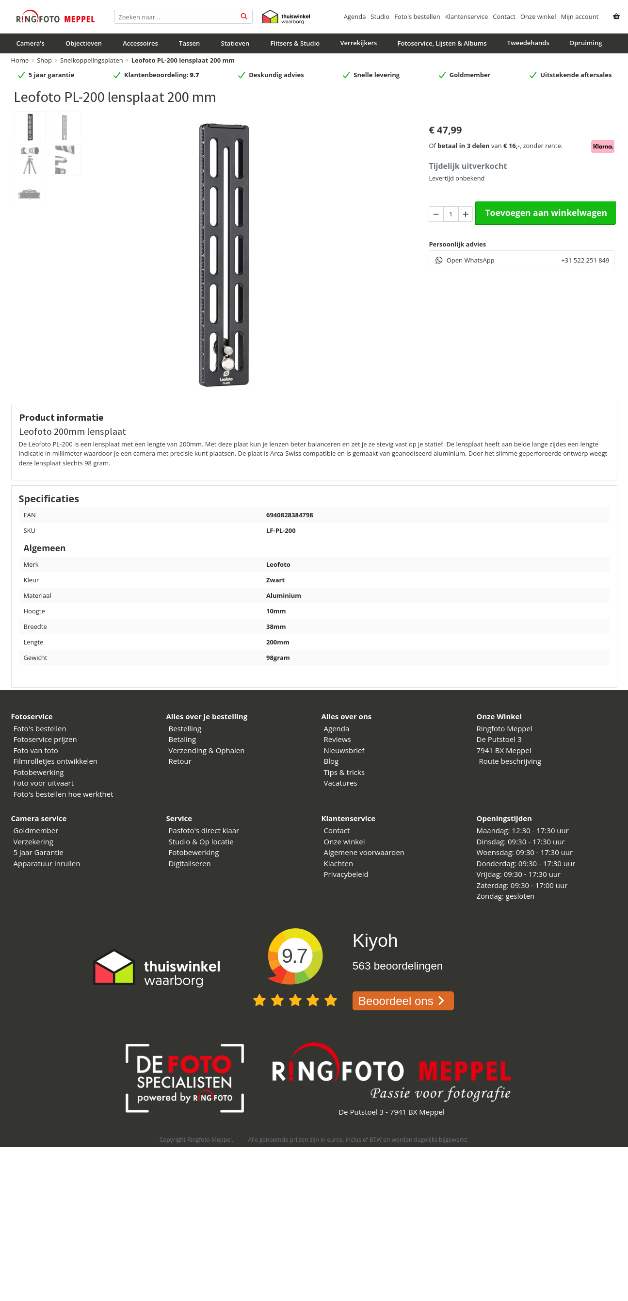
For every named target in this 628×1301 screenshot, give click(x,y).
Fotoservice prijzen (45, 739)
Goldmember (36, 830)
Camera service (39, 818)
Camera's (30, 43)
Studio (379, 16)
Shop (44, 60)
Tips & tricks (344, 772)
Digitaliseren (190, 863)
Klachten (339, 863)
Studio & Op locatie (201, 841)
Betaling (182, 739)
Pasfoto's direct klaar (204, 830)
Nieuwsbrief (344, 750)
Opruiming (585, 42)
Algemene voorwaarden (364, 852)
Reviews (337, 739)
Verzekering (34, 841)
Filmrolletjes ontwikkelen (56, 761)
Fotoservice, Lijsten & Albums (442, 43)
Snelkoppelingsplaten (91, 60)
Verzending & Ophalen (207, 750)
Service (179, 818)
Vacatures (340, 783)
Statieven (235, 43)
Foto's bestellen (417, 16)
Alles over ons (347, 716)
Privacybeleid (346, 874)
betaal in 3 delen (463, 145)
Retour (180, 761)
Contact (504, 16)
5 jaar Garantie (39, 852)
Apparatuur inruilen (47, 863)
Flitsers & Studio (295, 43)
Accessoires (140, 43)
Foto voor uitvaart (44, 783)
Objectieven (83, 43)
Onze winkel (538, 16)
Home (20, 60)
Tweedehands (528, 42)
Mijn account (580, 16)
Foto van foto (36, 750)
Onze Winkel (499, 716)
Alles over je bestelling (207, 716)
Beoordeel (403, 1000)
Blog (331, 761)
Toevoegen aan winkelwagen (546, 212)
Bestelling (185, 728)
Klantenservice (466, 16)
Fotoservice (32, 716)
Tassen (189, 43)
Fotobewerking (39, 772)
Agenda (355, 16)
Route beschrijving (510, 761)
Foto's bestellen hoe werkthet (63, 794)
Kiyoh (375, 940)
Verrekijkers (358, 42)
